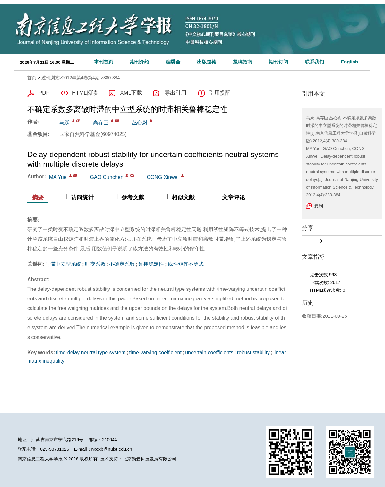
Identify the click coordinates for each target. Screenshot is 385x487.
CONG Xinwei (163, 177)
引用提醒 (220, 93)
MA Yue (58, 177)
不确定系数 (122, 264)
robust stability (253, 352)
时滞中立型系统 (63, 264)
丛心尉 (139, 122)
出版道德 (206, 61)
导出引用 (175, 93)
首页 (31, 77)
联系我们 (314, 61)
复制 (318, 205)
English (349, 61)
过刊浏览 (50, 77)
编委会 (173, 61)
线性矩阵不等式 (186, 264)
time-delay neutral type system (90, 352)
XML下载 (131, 93)
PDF (43, 93)
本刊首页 (103, 61)
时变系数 (95, 264)
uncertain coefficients (209, 352)
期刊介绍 (139, 61)
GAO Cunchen (107, 177)
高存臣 (100, 122)
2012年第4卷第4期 (80, 77)
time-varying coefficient (155, 352)
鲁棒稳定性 (151, 264)
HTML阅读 (85, 93)
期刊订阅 (278, 61)
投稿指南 (242, 61)
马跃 (64, 122)
